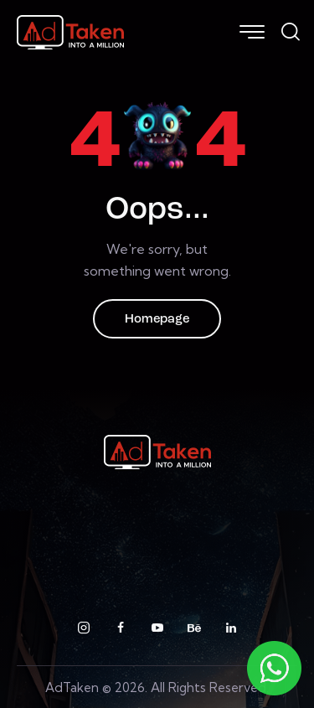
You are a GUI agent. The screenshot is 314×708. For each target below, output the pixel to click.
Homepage (157, 319)
